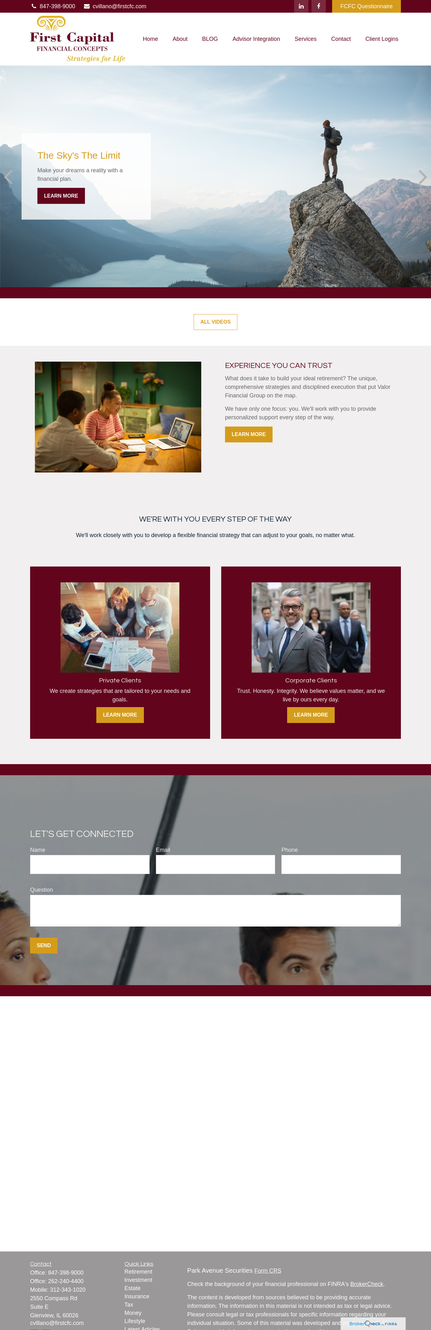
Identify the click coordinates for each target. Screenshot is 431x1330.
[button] (150, 39)
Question (41, 890)
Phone (289, 850)
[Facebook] (319, 6)
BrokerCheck (367, 1284)
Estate (133, 1288)
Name (37, 850)
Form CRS (267, 1271)
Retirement (138, 1272)
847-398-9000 (52, 6)
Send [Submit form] (44, 945)
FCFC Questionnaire (366, 6)
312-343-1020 (68, 1290)
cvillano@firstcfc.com (114, 6)
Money (133, 1313)
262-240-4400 (66, 1281)
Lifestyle (135, 1321)
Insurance (137, 1296)
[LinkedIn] (301, 6)
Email (163, 850)
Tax (129, 1305)
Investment (138, 1280)
